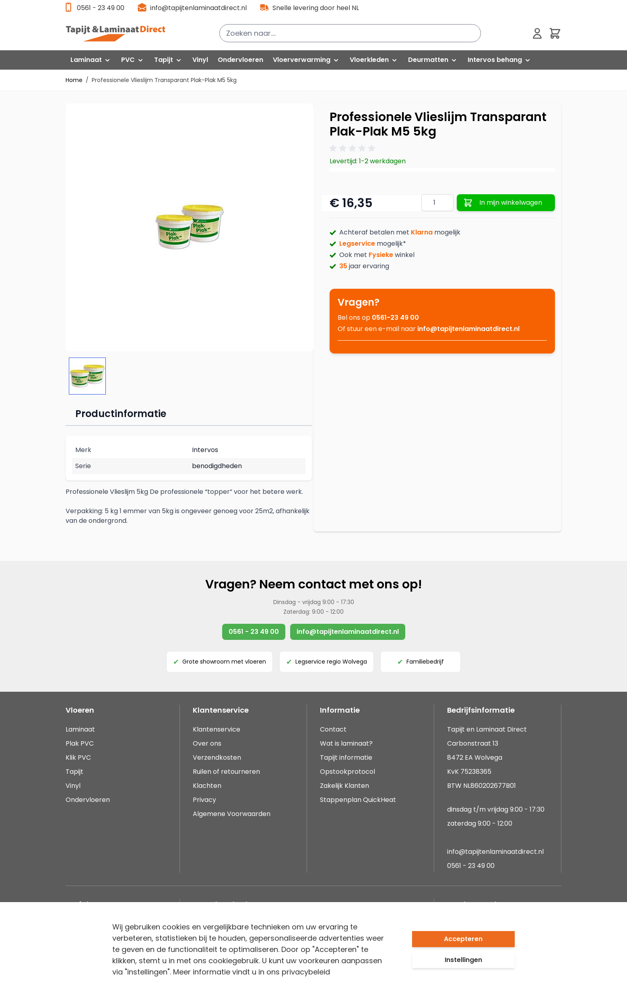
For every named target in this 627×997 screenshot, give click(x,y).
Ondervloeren (88, 799)
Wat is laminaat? (347, 743)
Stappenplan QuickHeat (358, 799)
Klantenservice (216, 729)
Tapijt (74, 771)
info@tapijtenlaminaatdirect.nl (198, 7)
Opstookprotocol (347, 771)
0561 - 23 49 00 (100, 7)
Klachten (207, 785)
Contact (333, 729)
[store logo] (120, 33)
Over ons (207, 743)
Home (74, 80)
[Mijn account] (537, 33)
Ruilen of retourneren (226, 771)
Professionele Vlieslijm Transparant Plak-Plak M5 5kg (164, 80)
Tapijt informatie (346, 757)
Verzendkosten (217, 757)
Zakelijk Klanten (344, 785)
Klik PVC (78, 757)
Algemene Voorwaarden (231, 813)
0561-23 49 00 (395, 317)
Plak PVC (80, 743)
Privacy (204, 799)
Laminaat (80, 729)
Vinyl (73, 785)
